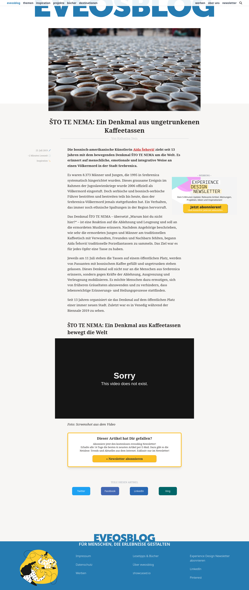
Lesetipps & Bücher (146, 556)
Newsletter (229, 3)
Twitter (81, 491)
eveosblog (13, 3)
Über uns (214, 3)
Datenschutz (84, 565)
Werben (200, 3)
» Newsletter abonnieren (124, 459)
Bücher (71, 3)
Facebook (110, 491)
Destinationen (88, 3)
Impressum (83, 556)
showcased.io (142, 573)
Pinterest (196, 577)
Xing (167, 491)
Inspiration (43, 3)
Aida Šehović (143, 149)
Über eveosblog (143, 565)
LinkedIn (139, 491)
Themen (28, 3)
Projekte (58, 3)
